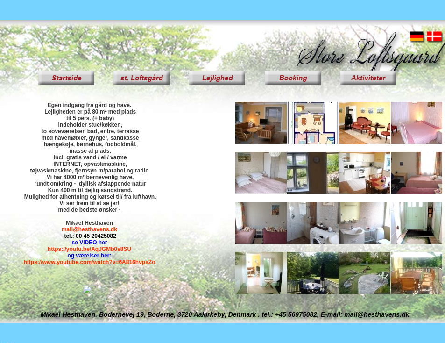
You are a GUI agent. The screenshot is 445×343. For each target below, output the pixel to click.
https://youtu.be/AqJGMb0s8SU (89, 249)
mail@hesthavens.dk (89, 229)
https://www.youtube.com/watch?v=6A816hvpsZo (89, 262)
